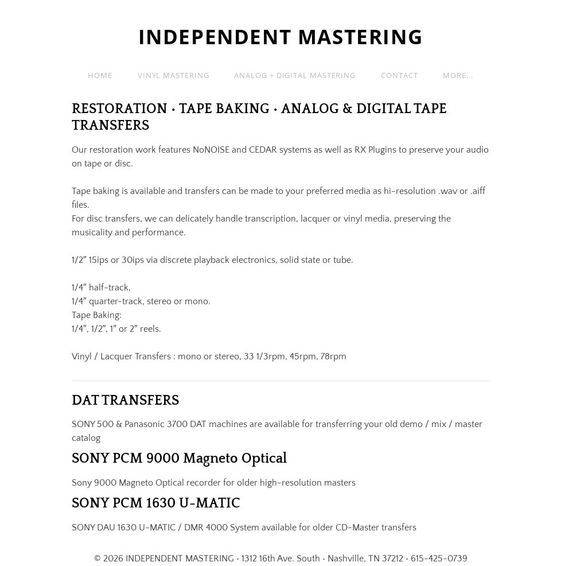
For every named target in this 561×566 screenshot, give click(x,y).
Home (100, 75)
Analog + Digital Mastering (295, 75)
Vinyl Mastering (173, 75)
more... (458, 75)
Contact (399, 75)
